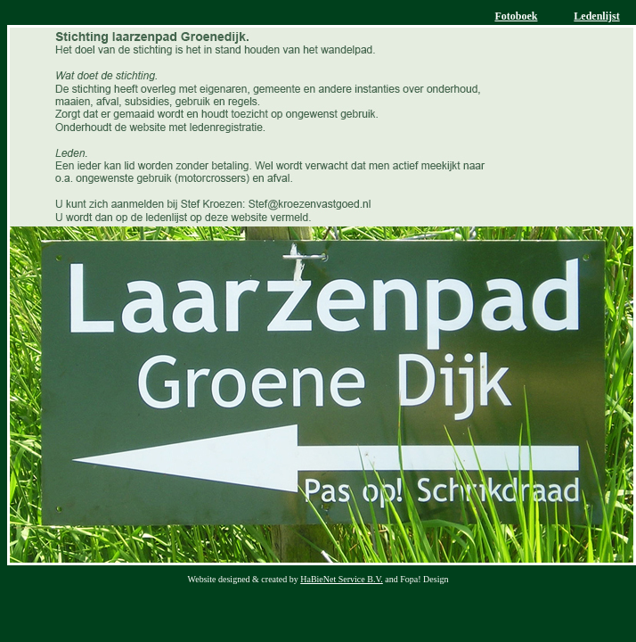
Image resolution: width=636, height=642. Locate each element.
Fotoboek (515, 16)
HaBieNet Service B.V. (341, 579)
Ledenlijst (596, 16)
